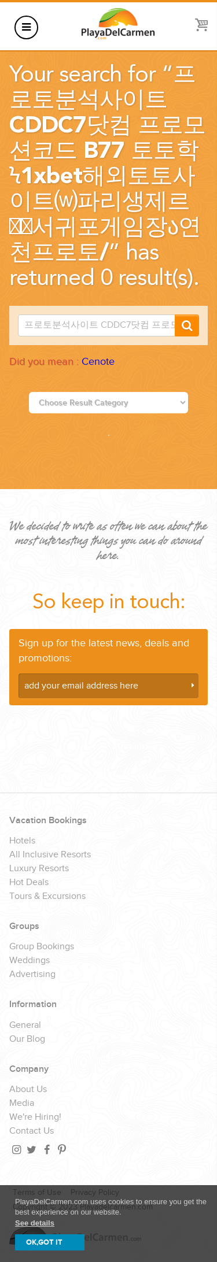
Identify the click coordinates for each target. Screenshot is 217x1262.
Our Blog (27, 1039)
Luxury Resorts (39, 869)
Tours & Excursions (47, 896)
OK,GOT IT (44, 1242)
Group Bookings (41, 947)
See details (34, 1223)
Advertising (32, 974)
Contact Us (31, 1131)
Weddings (29, 960)
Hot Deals (29, 882)
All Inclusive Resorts (50, 855)
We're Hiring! (35, 1117)
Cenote (98, 362)
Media (21, 1103)
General (25, 1025)
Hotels (22, 841)
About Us (28, 1089)
